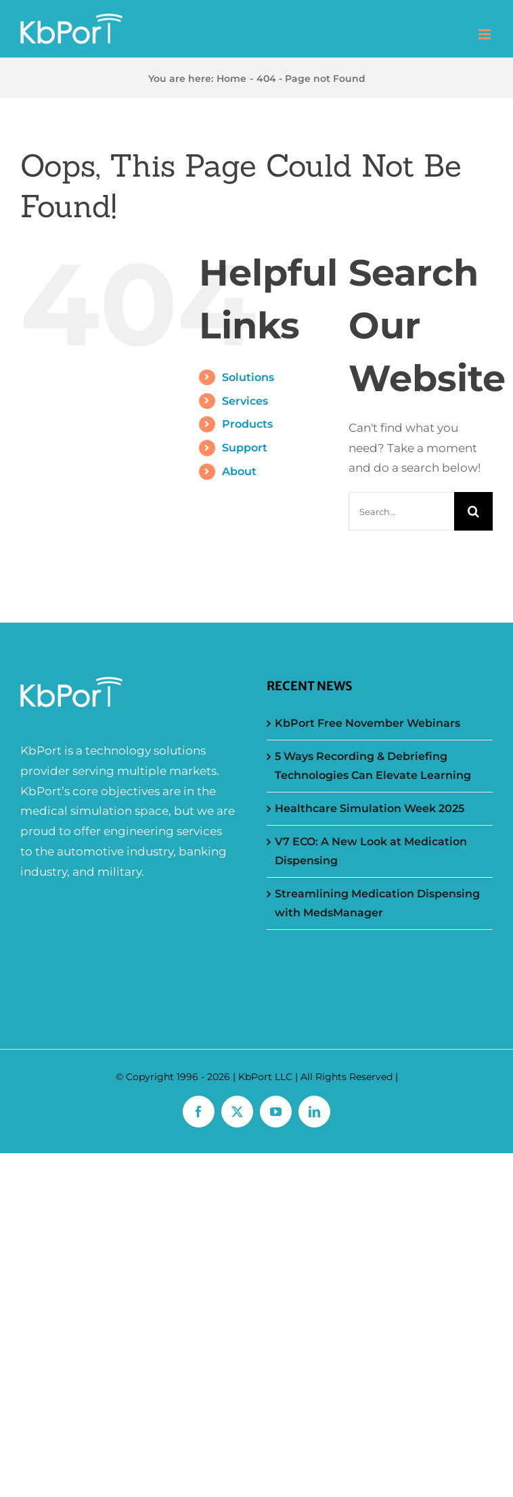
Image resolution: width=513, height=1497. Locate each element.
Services (245, 401)
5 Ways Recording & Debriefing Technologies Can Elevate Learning (373, 766)
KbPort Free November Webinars (367, 723)
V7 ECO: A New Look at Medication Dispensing (371, 851)
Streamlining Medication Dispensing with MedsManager (377, 903)
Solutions (248, 377)
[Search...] (401, 511)
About (239, 471)
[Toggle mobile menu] (485, 34)
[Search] (473, 511)
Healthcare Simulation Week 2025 (369, 808)
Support (244, 447)
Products (247, 424)
